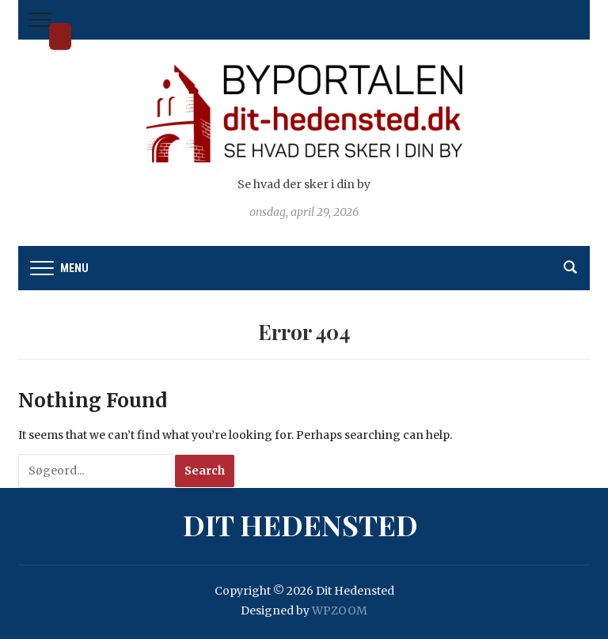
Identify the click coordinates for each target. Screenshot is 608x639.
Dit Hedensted (60, 36)
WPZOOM (339, 610)
